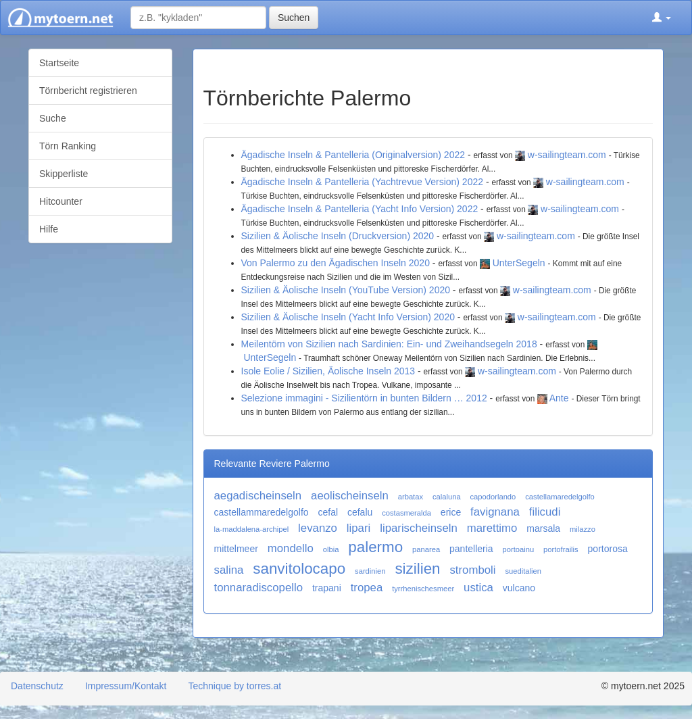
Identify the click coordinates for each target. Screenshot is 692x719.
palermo (375, 547)
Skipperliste (63, 173)
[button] (661, 17)
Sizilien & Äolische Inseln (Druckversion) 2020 (338, 235)
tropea (367, 587)
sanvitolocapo (299, 568)
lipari (358, 528)
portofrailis (560, 549)
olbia (331, 549)
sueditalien (523, 571)
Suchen (294, 17)
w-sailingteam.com (567, 154)
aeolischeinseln (350, 495)
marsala (543, 528)
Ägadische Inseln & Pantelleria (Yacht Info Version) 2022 (359, 208)
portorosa (608, 548)
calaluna (446, 497)
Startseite (59, 62)
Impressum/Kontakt (126, 685)
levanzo (317, 528)
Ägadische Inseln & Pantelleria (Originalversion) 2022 (353, 154)
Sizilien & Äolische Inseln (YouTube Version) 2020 (345, 289)
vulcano (519, 587)
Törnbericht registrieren (88, 90)
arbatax (410, 497)
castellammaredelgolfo (261, 512)
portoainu (519, 549)
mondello (291, 548)
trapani (326, 587)
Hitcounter (60, 201)
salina (229, 570)
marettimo (492, 528)
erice (451, 512)
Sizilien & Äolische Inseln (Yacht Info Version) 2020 (348, 317)
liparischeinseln (419, 528)
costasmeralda (406, 513)
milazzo (582, 529)
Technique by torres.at (234, 685)
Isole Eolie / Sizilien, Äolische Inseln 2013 (328, 371)
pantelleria (471, 548)
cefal (328, 512)
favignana (495, 511)
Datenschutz (37, 685)
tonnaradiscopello (258, 587)
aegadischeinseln (258, 495)
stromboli (472, 570)
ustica (478, 587)
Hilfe (48, 229)
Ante (559, 398)
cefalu (359, 512)
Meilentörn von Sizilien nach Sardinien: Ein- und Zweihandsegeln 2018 (389, 344)
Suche (52, 118)
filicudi (545, 511)
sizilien (417, 568)
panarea (426, 549)
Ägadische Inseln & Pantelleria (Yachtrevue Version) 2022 (362, 181)
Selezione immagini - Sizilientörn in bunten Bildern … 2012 (364, 398)
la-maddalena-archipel (251, 529)
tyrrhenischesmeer (423, 589)
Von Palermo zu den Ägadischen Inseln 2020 (335, 262)
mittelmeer (236, 548)
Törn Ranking (67, 146)
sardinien (370, 571)
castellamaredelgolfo (560, 497)
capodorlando (493, 497)
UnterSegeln (519, 262)
